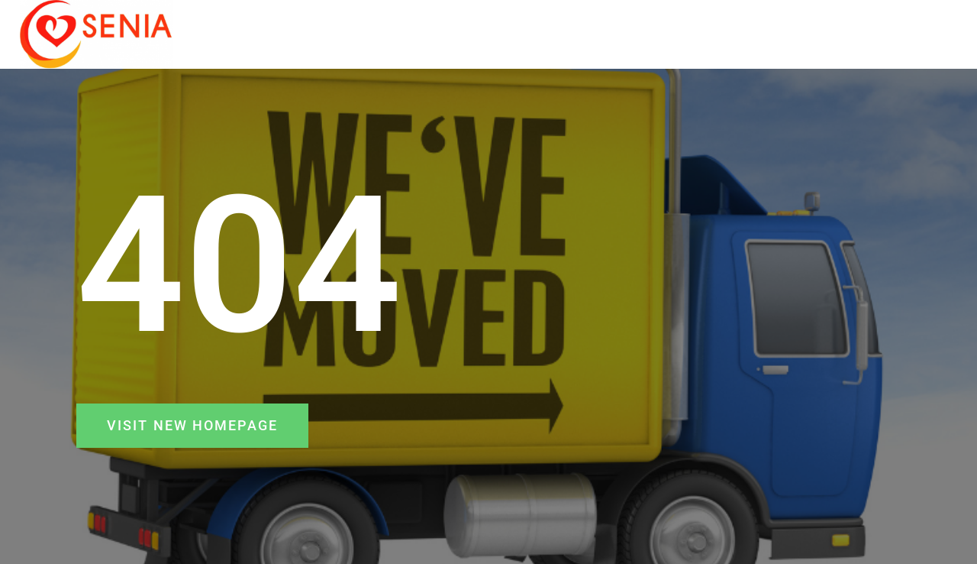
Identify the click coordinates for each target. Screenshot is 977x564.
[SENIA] (96, 34)
